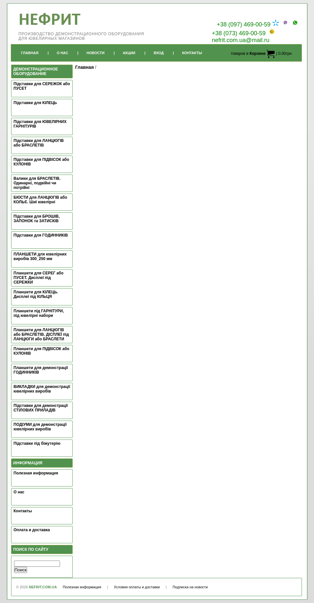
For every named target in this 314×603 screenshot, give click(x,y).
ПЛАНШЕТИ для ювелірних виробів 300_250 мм (40, 256)
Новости (95, 53)
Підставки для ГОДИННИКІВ (41, 235)
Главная (29, 53)
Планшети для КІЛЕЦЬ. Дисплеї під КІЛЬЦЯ (36, 294)
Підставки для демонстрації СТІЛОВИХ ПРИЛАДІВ (41, 407)
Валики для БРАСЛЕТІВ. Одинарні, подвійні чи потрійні (37, 183)
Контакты (192, 53)
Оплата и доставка (32, 530)
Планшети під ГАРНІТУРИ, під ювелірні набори (39, 313)
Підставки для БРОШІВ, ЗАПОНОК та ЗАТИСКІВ (37, 218)
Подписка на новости (190, 587)
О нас (19, 492)
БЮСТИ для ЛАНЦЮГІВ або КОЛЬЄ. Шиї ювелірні (40, 199)
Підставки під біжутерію (37, 443)
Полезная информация (36, 473)
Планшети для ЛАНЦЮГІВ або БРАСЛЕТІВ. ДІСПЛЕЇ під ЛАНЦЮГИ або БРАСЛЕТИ (41, 334)
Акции (129, 53)
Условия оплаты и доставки (137, 587)
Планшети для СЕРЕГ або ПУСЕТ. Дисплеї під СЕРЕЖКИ (39, 278)
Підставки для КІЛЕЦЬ (35, 102)
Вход (159, 53)
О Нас (62, 53)
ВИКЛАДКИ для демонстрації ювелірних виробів (42, 389)
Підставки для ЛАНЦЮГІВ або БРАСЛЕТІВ (39, 142)
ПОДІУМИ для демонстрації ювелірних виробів (40, 426)
